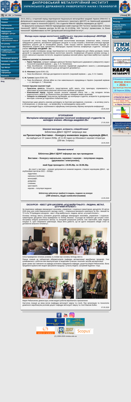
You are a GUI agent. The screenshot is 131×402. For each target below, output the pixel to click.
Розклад (116, 22)
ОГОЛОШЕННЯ (65, 115)
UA (6, 15)
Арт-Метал (5, 67)
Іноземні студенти (8, 61)
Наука (3, 55)
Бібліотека (5, 64)
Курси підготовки (8, 47)
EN (10, 15)
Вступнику (5, 44)
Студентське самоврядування (8, 51)
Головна (17, 15)
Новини (4, 22)
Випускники (118, 19)
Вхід (2, 81)
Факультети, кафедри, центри (8, 33)
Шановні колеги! (65, 150)
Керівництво (6, 25)
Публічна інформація (6, 72)
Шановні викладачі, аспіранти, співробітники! (65, 129)
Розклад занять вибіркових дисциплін (119, 27)
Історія (116, 37)
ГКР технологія (7, 28)
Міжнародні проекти (9, 58)
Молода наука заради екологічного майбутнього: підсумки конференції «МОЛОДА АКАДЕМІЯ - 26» (65, 37)
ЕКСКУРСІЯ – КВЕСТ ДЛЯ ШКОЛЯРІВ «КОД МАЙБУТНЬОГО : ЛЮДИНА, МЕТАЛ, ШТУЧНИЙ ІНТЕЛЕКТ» (65, 206)
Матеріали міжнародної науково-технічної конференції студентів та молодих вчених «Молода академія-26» (66, 119)
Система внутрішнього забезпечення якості (9, 39)
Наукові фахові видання (119, 33)
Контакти (5, 76)
